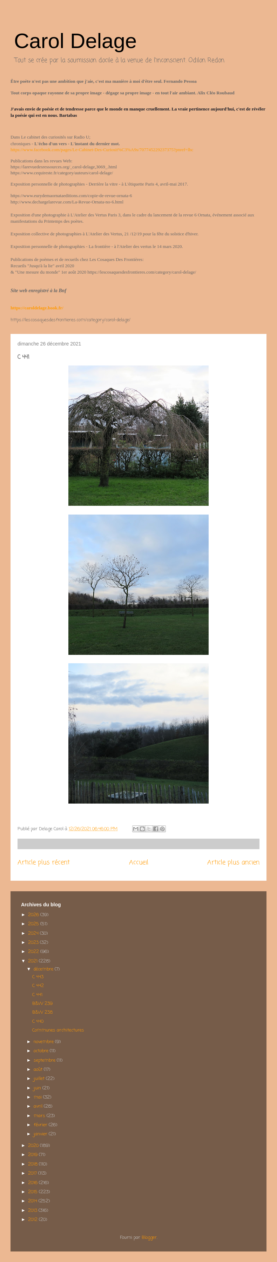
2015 (33, 1192)
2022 (34, 951)
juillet (40, 1078)
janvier (41, 1134)
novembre (44, 1042)
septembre (45, 1060)
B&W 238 (42, 1012)
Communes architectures (58, 1030)
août (39, 1069)
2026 (34, 915)
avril (39, 1106)
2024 (34, 933)
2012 (33, 1219)
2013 (33, 1210)
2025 (34, 924)
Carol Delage (75, 41)
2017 (33, 1173)
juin (38, 1088)
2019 (33, 1155)
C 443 (37, 977)
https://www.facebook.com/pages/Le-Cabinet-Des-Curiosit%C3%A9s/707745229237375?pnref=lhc (102, 149)
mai (38, 1097)
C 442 (38, 985)
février (41, 1125)
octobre (42, 1051)
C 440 (37, 1021)
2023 (34, 942)
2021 (33, 961)
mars (40, 1116)
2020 (34, 1145)
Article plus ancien (233, 862)
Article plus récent (44, 862)
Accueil (138, 862)
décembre (44, 969)
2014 (33, 1201)
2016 (33, 1183)
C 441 (37, 995)
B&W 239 (42, 1003)
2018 (33, 1164)
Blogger (149, 1237)
